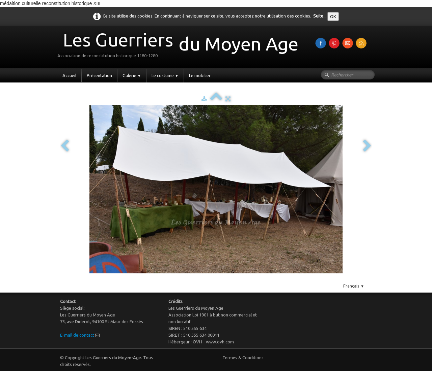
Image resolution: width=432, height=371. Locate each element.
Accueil (69, 75)
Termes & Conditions (243, 357)
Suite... (319, 15)
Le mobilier (200, 75)
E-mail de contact (77, 335)
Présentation (99, 75)
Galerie (132, 75)
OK (333, 16)
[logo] (180, 46)
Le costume (165, 75)
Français (353, 285)
